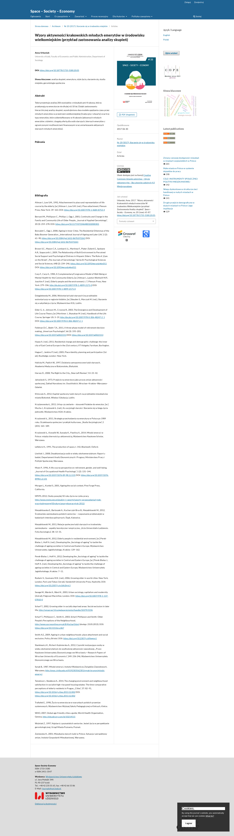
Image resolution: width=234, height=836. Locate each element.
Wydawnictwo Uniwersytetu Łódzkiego (64, 776)
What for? (210, 816)
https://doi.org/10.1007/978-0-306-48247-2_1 (61, 321)
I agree (188, 823)
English (166, 35)
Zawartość (80, 16)
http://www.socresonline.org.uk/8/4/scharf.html (57, 624)
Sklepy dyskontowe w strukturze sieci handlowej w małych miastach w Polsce (180, 192)
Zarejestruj (199, 2)
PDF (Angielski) (128, 114)
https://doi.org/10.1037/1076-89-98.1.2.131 (55, 475)
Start (47, 16)
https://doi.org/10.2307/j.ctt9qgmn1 (80, 638)
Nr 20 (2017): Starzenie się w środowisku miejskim (86, 26)
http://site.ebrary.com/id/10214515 (59, 716)
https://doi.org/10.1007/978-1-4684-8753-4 (84, 210)
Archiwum (56, 26)
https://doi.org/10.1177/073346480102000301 (77, 224)
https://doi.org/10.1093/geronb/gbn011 (88, 263)
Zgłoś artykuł (171, 53)
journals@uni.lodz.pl (51, 788)
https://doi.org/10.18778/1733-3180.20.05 (59, 70)
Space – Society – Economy (52, 11)
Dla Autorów (119, 16)
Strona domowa (41, 26)
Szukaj (197, 16)
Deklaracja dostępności (46, 803)
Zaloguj (187, 2)
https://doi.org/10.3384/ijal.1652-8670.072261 (63, 238)
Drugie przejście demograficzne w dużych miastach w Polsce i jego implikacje (178, 205)
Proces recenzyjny (99, 16)
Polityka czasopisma (141, 16)
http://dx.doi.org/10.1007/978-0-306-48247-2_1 (82, 317)
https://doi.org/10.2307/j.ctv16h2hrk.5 (53, 585)
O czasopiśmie (61, 16)
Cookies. (188, 808)
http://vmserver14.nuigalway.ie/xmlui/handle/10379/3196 (66, 610)
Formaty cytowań (126, 221)
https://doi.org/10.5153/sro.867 (49, 628)
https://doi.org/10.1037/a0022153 (50, 335)
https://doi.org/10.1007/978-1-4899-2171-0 (55, 289)
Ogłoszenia (35, 16)
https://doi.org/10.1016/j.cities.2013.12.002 (55, 692)
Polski (166, 39)
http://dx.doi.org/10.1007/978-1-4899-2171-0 (71, 285)
